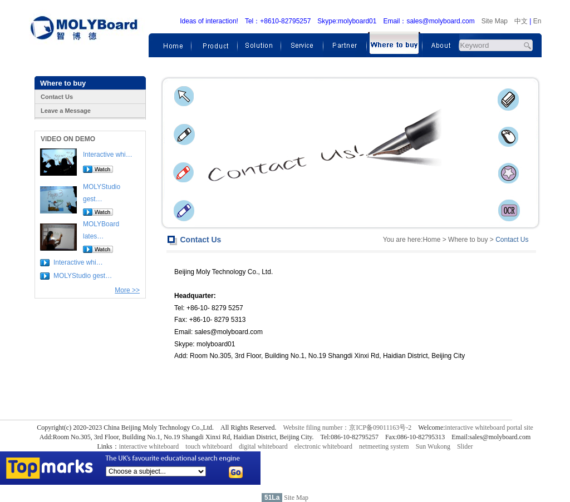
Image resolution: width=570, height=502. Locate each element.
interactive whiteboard (149, 446)
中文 (521, 21)
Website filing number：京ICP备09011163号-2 (347, 427)
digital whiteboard (263, 446)
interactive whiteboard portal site (489, 427)
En (537, 21)
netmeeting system (384, 446)
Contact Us (57, 96)
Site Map (494, 21)
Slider (465, 446)
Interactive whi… (107, 154)
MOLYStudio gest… (82, 276)
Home (431, 239)
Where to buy (468, 239)
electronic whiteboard (323, 446)
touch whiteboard (208, 446)
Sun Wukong (433, 446)
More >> (127, 290)
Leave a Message (66, 110)
